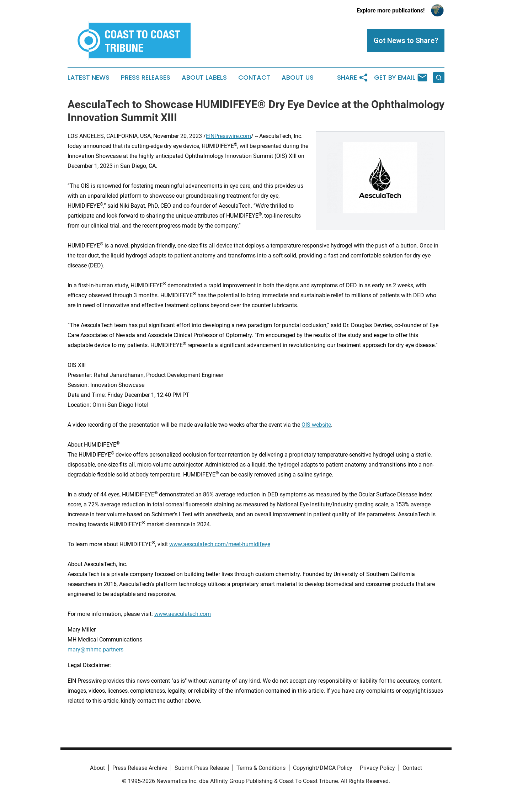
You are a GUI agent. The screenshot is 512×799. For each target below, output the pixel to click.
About (97, 768)
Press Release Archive (139, 768)
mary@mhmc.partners (95, 649)
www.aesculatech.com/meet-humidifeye (219, 544)
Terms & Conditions (261, 768)
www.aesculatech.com (182, 614)
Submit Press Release (202, 768)
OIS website (316, 424)
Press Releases (145, 77)
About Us (298, 77)
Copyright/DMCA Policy (322, 768)
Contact (254, 77)
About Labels (204, 77)
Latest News (89, 77)
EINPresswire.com (228, 136)
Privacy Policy (377, 768)
